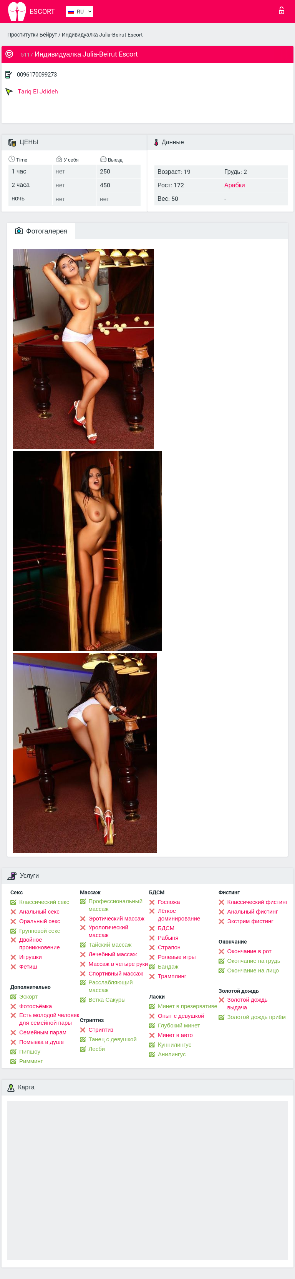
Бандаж (168, 966)
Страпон (169, 947)
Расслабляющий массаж (111, 986)
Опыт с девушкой (181, 1015)
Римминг (31, 1061)
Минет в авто (175, 1035)
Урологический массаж (108, 931)
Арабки (234, 185)
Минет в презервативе (187, 1006)
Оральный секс (39, 921)
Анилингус (172, 1054)
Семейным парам (42, 1032)
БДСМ (166, 928)
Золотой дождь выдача (247, 1003)
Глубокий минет (179, 1025)
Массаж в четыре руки (118, 964)
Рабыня (168, 937)
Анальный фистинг (252, 911)
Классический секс (44, 902)
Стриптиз (101, 1029)
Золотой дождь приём (256, 1017)
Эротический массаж (116, 918)
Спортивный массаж (116, 973)
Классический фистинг (257, 902)
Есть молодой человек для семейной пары (49, 1019)
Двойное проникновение (39, 943)
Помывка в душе (41, 1042)
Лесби (97, 1049)
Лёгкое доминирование (179, 914)
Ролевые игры (177, 957)
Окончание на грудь (253, 960)
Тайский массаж (110, 944)
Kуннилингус (174, 1044)
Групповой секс (39, 930)
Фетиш (28, 966)
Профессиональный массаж (116, 905)
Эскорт (28, 996)
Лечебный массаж (113, 954)
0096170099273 (37, 74)
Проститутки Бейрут (32, 35)
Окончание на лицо (253, 970)
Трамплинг (172, 976)
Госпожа (169, 902)
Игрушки (30, 957)
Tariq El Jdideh (31, 91)
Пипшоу (29, 1051)
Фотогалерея (41, 231)
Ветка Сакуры (107, 999)
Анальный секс (39, 911)
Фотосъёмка (35, 1006)
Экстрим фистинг (250, 921)
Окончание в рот (249, 951)
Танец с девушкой (113, 1039)
